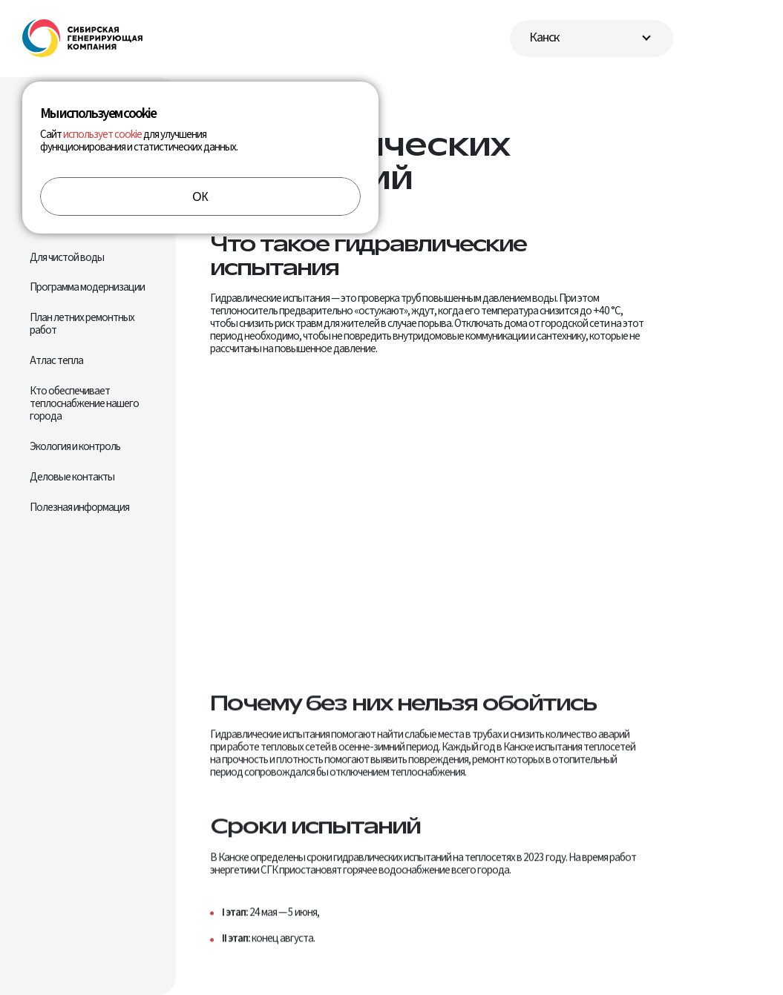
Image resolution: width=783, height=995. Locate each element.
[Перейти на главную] (82, 38)
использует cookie (102, 134)
